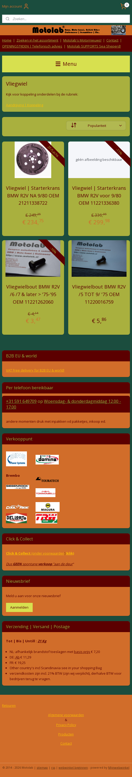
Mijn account (15, 6)
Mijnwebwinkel (118, 767)
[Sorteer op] (96, 125)
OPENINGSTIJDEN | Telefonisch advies (32, 46)
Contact (112, 40)
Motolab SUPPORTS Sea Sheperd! (94, 46)
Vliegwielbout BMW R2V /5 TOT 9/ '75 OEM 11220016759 (99, 294)
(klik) (69, 553)
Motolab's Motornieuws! (82, 40)
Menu (66, 63)
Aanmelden (19, 607)
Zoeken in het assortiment (37, 40)
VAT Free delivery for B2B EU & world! (35, 370)
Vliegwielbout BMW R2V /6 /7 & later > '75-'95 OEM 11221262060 (33, 294)
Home (7, 40)
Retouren (9, 705)
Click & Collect (18, 553)
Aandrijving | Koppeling (24, 105)
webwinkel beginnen (73, 767)
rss (53, 767)
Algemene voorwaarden (66, 715)
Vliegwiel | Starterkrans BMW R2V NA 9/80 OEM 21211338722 (33, 195)
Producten (66, 734)
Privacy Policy (66, 725)
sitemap (42, 767)
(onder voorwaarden (48, 553)
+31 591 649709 (21, 401)
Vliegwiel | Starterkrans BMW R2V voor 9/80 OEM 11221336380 (99, 195)
